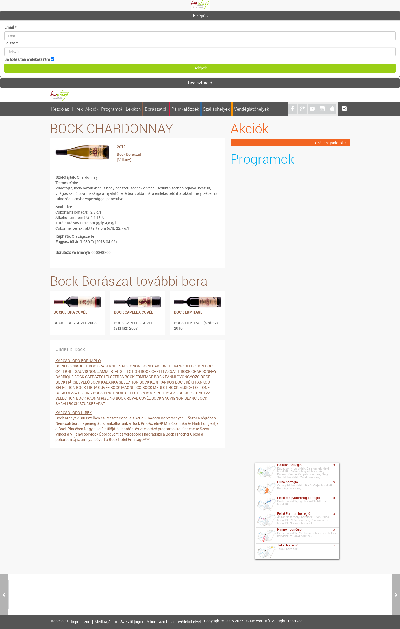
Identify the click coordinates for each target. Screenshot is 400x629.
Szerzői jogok (131, 622)
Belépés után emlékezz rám (27, 59)
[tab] (200, 15)
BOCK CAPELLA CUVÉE (133, 312)
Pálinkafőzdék (185, 109)
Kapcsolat (59, 621)
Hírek (77, 109)
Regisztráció (200, 83)
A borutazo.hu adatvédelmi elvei (174, 622)
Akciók (91, 109)
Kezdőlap (60, 109)
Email (10, 27)
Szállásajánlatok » (330, 142)
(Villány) (124, 159)
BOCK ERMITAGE (188, 312)
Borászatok (156, 109)
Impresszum (81, 622)
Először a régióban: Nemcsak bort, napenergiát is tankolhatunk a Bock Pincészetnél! (136, 420)
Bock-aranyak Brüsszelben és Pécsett (86, 417)
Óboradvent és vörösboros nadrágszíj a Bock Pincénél (144, 434)
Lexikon (133, 109)
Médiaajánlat (106, 622)
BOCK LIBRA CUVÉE (70, 312)
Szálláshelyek (216, 109)
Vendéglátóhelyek (251, 109)
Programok (112, 109)
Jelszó (11, 43)
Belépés (200, 15)
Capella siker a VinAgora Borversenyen (151, 417)
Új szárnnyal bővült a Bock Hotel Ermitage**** (111, 439)
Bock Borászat (129, 154)
